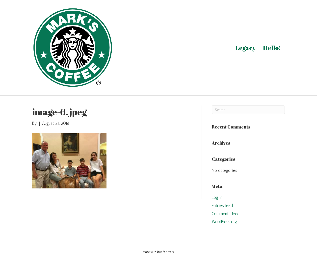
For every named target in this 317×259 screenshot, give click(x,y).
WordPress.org (224, 221)
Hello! (272, 48)
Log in (217, 197)
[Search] (248, 109)
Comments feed (225, 213)
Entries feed (222, 205)
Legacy (245, 48)
